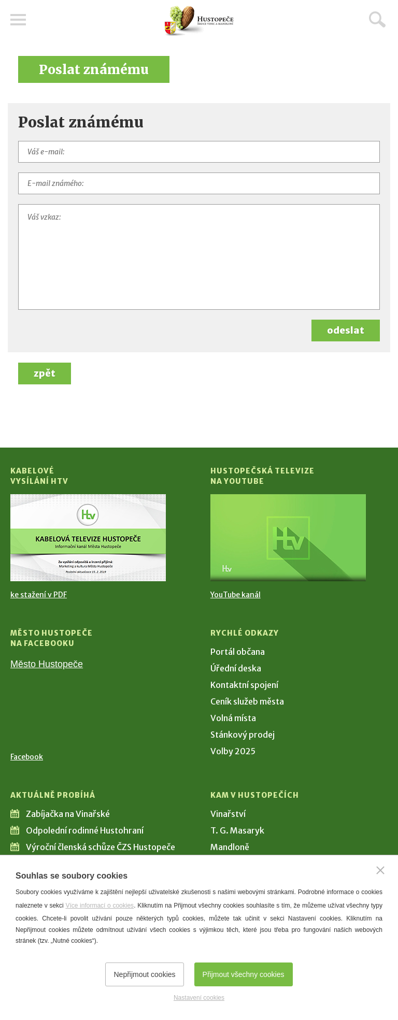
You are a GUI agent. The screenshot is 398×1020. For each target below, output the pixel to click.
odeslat (345, 330)
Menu (18, 19)
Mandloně (229, 847)
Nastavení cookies (199, 997)
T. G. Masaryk (237, 830)
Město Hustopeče (46, 664)
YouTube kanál (235, 594)
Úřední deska (235, 668)
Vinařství (228, 814)
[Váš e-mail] (199, 152)
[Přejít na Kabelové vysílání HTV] (88, 537)
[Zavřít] (380, 870)
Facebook (26, 757)
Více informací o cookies (99, 905)
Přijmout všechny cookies (244, 974)
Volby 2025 (232, 751)
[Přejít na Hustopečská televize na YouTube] (288, 537)
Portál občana (237, 652)
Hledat (377, 19)
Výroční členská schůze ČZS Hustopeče (100, 847)
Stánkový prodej (242, 734)
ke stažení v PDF (38, 594)
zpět (44, 373)
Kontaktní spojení (244, 685)
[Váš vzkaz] (199, 257)
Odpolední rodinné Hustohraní (85, 830)
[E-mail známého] (199, 183)
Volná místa (233, 718)
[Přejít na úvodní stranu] (199, 21)
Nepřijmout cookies (144, 974)
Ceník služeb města (247, 701)
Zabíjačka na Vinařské (68, 814)
